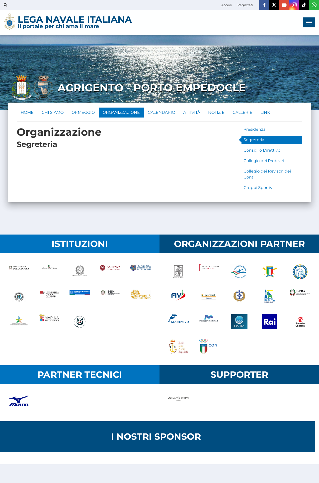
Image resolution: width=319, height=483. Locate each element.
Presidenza (254, 129)
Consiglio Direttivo (261, 150)
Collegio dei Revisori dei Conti (267, 174)
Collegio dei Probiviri (263, 160)
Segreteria (253, 139)
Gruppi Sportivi (258, 187)
